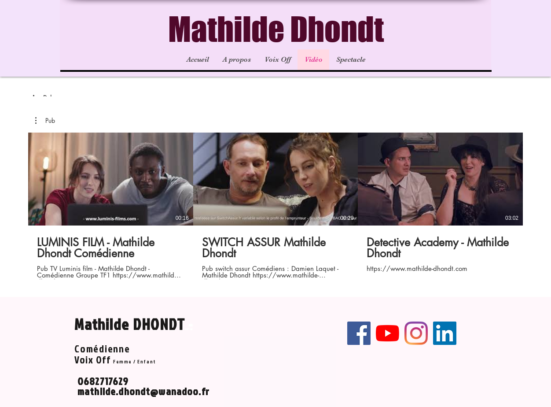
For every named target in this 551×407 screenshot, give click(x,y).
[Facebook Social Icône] (359, 333)
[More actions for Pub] (45, 120)
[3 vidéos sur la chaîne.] (275, 206)
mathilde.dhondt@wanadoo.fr (143, 391)
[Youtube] (387, 333)
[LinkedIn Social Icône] (444, 333)
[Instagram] (416, 333)
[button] (45, 120)
